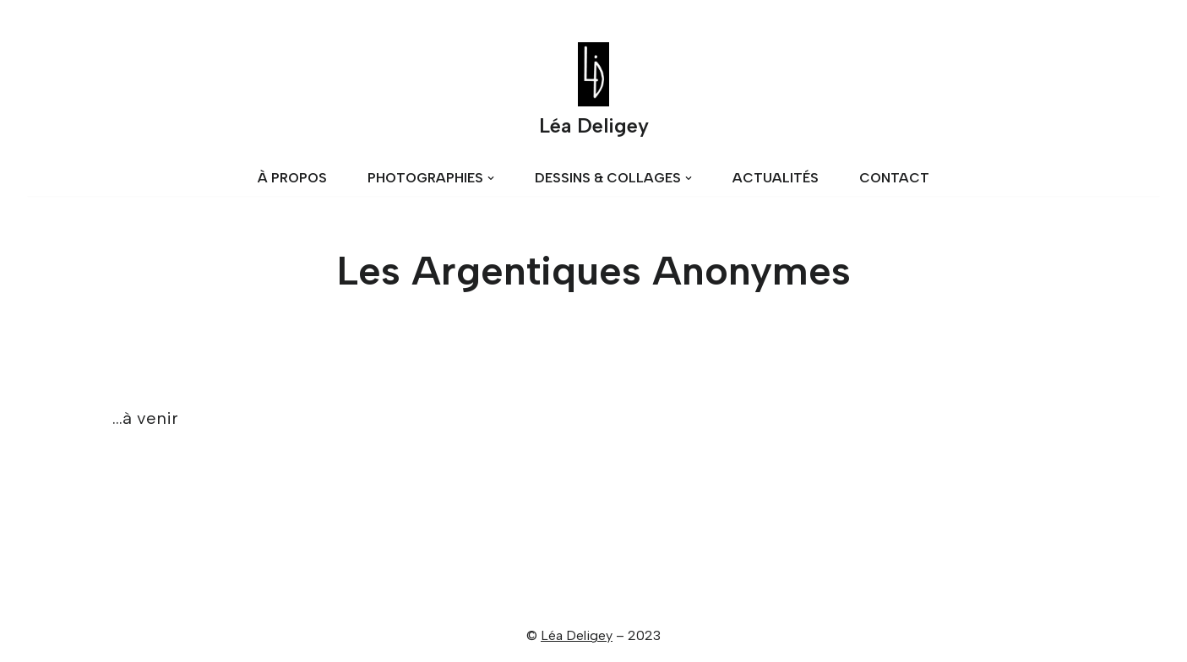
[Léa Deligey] (594, 93)
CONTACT (894, 178)
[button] (490, 178)
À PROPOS (292, 178)
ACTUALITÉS (775, 178)
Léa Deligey (577, 635)
